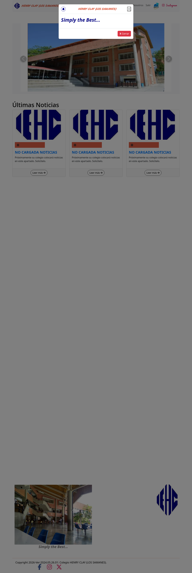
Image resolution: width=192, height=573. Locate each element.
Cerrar (124, 33)
